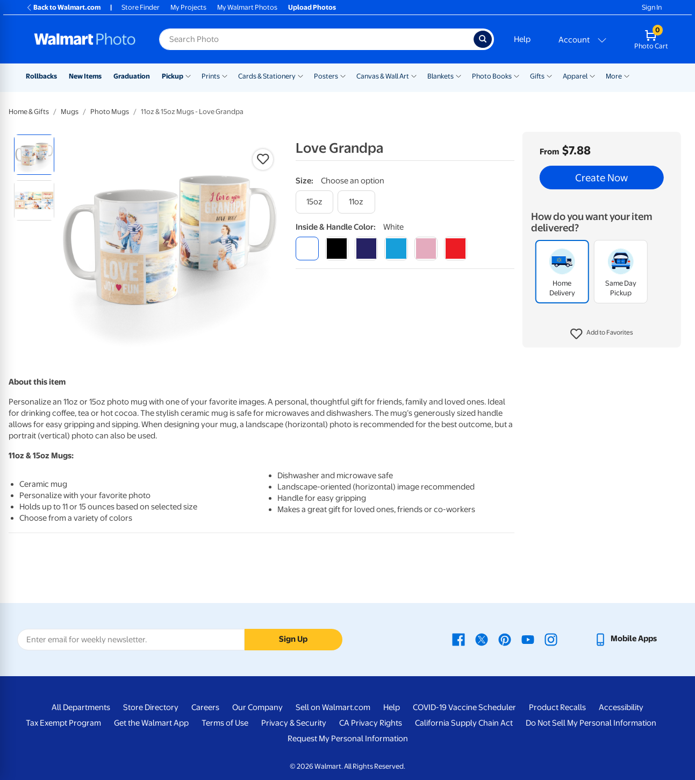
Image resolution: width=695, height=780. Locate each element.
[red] (455, 248)
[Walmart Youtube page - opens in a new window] (527, 638)
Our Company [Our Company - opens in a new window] (257, 707)
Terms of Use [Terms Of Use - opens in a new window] (225, 723)
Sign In (652, 7)
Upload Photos (312, 7)
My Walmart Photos (247, 7)
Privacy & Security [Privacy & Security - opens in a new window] (293, 723)
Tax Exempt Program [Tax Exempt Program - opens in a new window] (63, 723)
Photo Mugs (109, 112)
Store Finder (140, 7)
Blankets (440, 76)
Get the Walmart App (151, 723)
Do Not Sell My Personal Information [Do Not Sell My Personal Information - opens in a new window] (591, 723)
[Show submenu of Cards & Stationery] (300, 75)
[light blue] (395, 248)
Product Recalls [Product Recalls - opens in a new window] (557, 707)
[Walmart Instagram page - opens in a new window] (550, 638)
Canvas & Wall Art (382, 76)
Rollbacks (41, 76)
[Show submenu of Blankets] (458, 75)
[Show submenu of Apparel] (592, 75)
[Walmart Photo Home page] (85, 39)
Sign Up (293, 639)
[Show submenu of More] (627, 75)
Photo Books (492, 76)
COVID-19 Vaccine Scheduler (464, 707)
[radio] (34, 154)
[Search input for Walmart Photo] (316, 39)
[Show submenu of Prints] (224, 75)
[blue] (366, 248)
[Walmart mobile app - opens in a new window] (625, 638)
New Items (85, 76)
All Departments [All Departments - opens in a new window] (81, 707)
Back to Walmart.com (63, 7)
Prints (211, 76)
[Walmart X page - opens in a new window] (481, 638)
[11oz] (356, 202)
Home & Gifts (29, 112)
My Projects (188, 7)
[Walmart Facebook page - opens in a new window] (458, 638)
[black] (336, 248)
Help (522, 39)
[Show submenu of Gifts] (549, 75)
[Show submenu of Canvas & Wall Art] (414, 75)
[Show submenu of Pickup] (188, 75)
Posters (326, 76)
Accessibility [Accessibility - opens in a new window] (621, 707)
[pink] (426, 248)
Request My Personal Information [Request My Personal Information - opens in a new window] (348, 738)
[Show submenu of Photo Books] (516, 75)
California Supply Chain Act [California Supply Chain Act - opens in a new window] (464, 723)
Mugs (69, 112)
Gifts (537, 76)
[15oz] (314, 202)
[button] (602, 334)
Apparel (575, 76)
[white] (307, 248)
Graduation (131, 76)
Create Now (601, 177)
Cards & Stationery (267, 76)
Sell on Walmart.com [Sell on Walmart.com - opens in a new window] (333, 707)
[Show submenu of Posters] (343, 75)
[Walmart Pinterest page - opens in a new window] (504, 638)
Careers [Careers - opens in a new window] (205, 707)
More (614, 76)
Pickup (172, 76)
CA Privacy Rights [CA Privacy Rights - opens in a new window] (370, 723)
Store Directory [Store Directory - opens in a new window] (150, 707)
